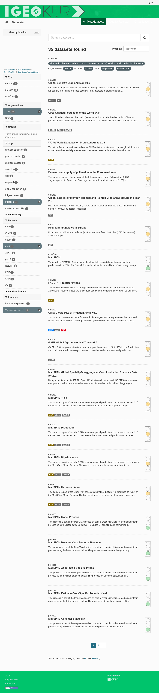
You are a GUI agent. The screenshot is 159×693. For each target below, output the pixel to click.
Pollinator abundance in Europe (67, 227)
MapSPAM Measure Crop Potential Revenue (74, 542)
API (85, 658)
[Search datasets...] (94, 37)
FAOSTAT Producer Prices (64, 283)
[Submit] (145, 37)
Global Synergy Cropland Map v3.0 (69, 83)
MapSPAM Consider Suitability (66, 618)
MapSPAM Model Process (63, 517)
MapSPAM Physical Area (63, 457)
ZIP (50, 245)
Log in (150, 2)
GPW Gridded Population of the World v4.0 (73, 112)
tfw (59, 100)
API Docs (96, 658)
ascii (57, 330)
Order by (116, 49)
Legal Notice (11, 679)
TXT (50, 215)
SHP (51, 330)
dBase (57, 415)
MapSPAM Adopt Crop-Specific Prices (71, 568)
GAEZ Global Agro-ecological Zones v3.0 (72, 342)
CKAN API (10, 683)
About (8, 675)
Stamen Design (24, 69)
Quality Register (119, 21)
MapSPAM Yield (57, 397)
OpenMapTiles (9, 72)
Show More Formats (16, 291)
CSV (51, 160)
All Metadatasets (93, 21)
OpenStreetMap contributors (28, 72)
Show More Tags (14, 214)
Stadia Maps (11, 69)
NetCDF (52, 130)
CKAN (112, 679)
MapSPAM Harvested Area (64, 487)
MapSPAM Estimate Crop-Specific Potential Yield (77, 593)
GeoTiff (52, 100)
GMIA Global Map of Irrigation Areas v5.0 (72, 312)
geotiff (51, 360)
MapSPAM (54, 257)
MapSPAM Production (61, 427)
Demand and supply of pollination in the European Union (82, 172)
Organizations (143, 21)
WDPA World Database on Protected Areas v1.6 (76, 142)
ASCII (60, 130)
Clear (36, 32)
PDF (63, 330)
